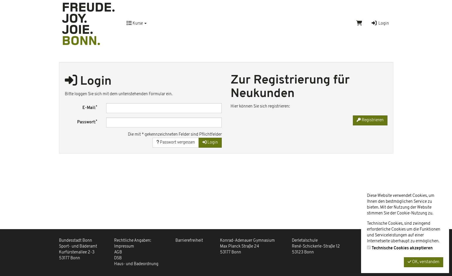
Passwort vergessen (175, 142)
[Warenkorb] (359, 23)
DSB (118, 258)
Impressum (124, 246)
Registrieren (370, 120)
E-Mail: (89, 107)
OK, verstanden (423, 262)
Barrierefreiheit (189, 240)
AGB (118, 252)
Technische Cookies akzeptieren (402, 248)
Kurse (136, 23)
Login (380, 23)
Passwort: (87, 122)
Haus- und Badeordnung (136, 264)
